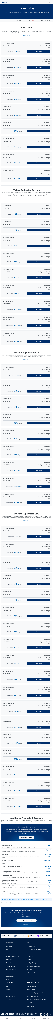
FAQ (27, 953)
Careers (8, 1003)
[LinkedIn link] (41, 1014)
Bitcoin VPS (9, 963)
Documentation (30, 946)
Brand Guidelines (10, 996)
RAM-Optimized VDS (12, 953)
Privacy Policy (30, 989)
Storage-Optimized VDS (12, 956)
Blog (7, 986)
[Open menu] (49, 2)
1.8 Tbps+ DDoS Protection (10, 862)
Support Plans (10, 973)
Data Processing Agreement (34, 993)
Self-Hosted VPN (31, 973)
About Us (8, 993)
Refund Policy (30, 1003)
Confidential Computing (33, 966)
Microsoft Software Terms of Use (36, 999)
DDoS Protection (10, 966)
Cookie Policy (30, 969)
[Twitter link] (51, 1014)
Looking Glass (31, 963)
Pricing (7, 979)
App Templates (10, 976)
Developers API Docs (33, 949)
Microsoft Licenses (11, 969)
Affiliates (8, 999)
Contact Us (9, 989)
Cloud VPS (9, 946)
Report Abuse (30, 1006)
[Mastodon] (47, 1014)
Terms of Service (31, 986)
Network (29, 959)
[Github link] (44, 1014)
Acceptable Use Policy (33, 996)
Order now (39, 51)
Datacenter (29, 956)
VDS (7, 949)
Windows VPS (10, 959)
